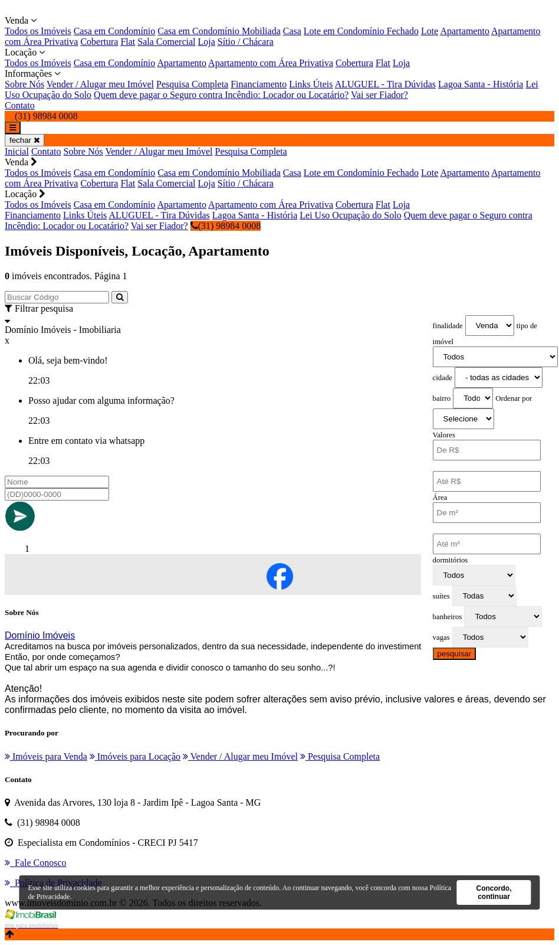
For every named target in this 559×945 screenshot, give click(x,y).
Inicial (17, 151)
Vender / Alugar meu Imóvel (100, 84)
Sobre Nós (24, 84)
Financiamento (259, 84)
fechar (24, 140)
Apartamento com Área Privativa (270, 63)
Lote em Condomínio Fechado (361, 31)
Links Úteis (311, 84)
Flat (127, 42)
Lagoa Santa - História (480, 84)
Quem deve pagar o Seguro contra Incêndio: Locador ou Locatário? (221, 95)
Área (440, 497)
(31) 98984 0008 (225, 226)
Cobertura (99, 42)
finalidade (448, 326)
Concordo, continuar (493, 892)
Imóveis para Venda (46, 756)
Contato (20, 105)
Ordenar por (513, 398)
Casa (292, 31)
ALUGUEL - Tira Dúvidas (385, 84)
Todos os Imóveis (38, 31)
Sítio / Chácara (246, 42)
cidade (442, 378)
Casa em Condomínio (115, 31)
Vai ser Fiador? (379, 95)
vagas (441, 637)
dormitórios (450, 560)
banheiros (447, 617)
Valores (444, 435)
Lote (429, 31)
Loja (206, 42)
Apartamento (464, 31)
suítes (441, 596)
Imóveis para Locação (135, 756)
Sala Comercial (166, 42)
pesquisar (455, 653)
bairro (442, 398)
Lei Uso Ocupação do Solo (350, 215)
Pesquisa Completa (192, 84)
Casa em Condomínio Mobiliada (218, 31)
